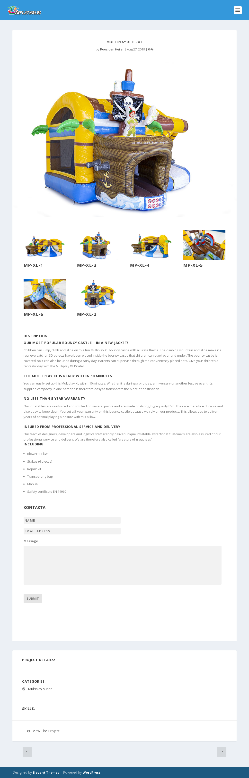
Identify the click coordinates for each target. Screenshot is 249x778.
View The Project (46, 731)
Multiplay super (40, 689)
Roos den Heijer (112, 49)
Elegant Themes (46, 772)
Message (31, 541)
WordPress (91, 772)
